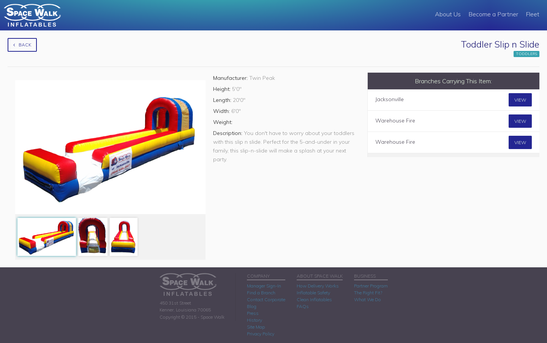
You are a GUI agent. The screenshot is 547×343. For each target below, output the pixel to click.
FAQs (303, 306)
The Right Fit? (368, 292)
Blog (251, 306)
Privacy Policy (260, 334)
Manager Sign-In (264, 286)
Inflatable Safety (313, 292)
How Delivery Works (318, 286)
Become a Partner (493, 14)
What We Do (367, 299)
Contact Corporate (266, 299)
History (254, 320)
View (520, 100)
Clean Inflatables (314, 299)
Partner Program (371, 286)
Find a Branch (261, 292)
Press (253, 313)
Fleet (532, 14)
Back (22, 45)
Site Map (256, 327)
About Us (448, 14)
